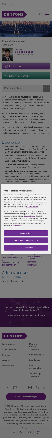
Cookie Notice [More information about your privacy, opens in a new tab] (16, 225)
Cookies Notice (32, 206)
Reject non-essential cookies (26, 240)
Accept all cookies (26, 247)
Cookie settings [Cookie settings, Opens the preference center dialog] (26, 233)
